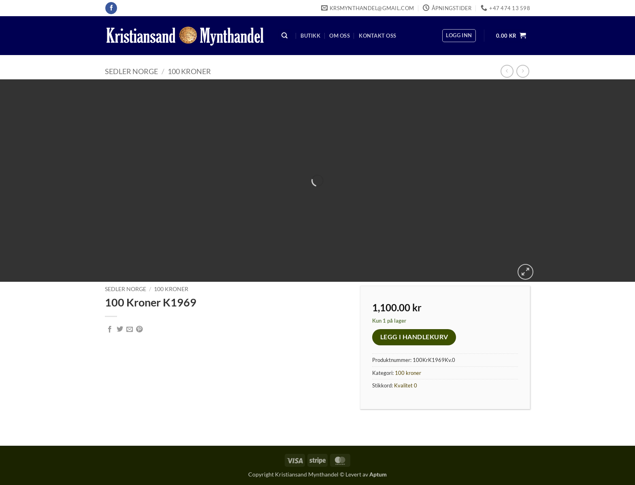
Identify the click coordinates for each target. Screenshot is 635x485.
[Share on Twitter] (120, 329)
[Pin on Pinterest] (139, 329)
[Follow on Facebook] (111, 8)
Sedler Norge (131, 71)
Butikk (310, 35)
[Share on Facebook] (110, 329)
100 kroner (189, 71)
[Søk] (284, 36)
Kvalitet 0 (405, 385)
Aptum (378, 474)
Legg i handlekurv (414, 336)
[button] (458, 35)
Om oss (339, 35)
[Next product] (507, 71)
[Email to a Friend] (129, 329)
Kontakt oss (377, 35)
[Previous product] (522, 71)
